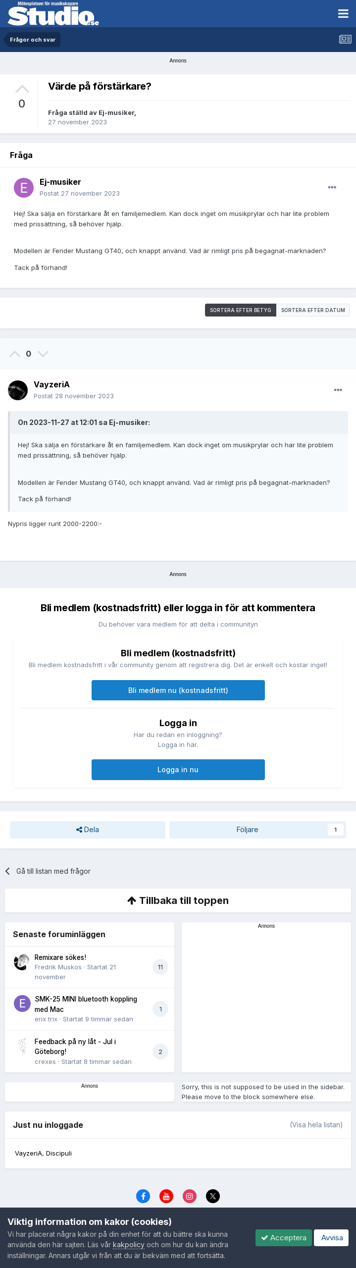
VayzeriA (52, 384)
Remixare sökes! (60, 957)
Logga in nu (178, 769)
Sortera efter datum (313, 310)
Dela (87, 830)
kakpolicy (129, 1244)
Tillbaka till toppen (178, 900)
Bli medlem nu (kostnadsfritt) (178, 690)
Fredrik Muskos (58, 967)
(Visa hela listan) (316, 1124)
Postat (80, 193)
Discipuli (59, 1153)
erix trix (46, 1019)
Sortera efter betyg (240, 310)
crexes (45, 1061)
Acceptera (283, 1237)
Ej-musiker (116, 112)
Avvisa (331, 1237)
